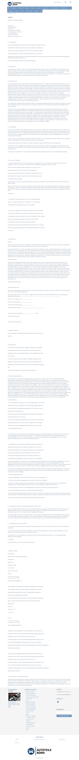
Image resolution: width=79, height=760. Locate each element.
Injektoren (38, 8)
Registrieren (59, 2)
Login (55, 2)
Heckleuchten (21, 8)
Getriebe (16, 11)
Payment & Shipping (39, 739)
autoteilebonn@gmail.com (16, 36)
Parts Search (62, 739)
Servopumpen (13, 8)
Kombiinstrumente (63, 8)
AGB (15, 13)
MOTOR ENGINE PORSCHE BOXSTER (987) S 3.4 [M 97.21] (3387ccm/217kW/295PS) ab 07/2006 (32, 695)
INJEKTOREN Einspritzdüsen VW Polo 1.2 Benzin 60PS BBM (14, 704)
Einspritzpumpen (45, 8)
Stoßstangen (10, 11)
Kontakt (17, 742)
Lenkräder (36, 11)
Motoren (22, 11)
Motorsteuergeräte (54, 8)
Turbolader (33, 8)
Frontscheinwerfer (29, 11)
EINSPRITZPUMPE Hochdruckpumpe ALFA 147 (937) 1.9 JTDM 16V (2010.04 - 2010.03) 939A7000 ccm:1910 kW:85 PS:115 (31, 707)
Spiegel (27, 8)
